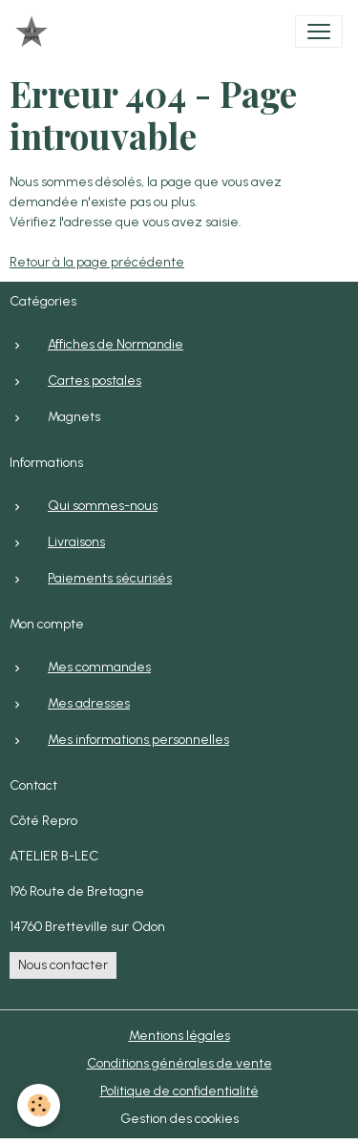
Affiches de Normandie (115, 344)
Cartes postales (94, 380)
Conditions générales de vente (179, 1063)
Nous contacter (63, 965)
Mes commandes (99, 667)
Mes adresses (89, 703)
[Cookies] (38, 1105)
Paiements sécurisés (110, 578)
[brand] (35, 31)
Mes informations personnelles (138, 739)
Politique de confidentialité (179, 1091)
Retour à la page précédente (97, 262)
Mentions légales (179, 1035)
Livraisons (76, 542)
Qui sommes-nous (103, 506)
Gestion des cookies (179, 1119)
